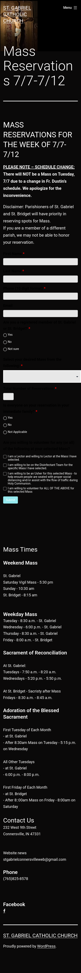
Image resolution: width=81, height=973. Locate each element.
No (10, 341)
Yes (10, 334)
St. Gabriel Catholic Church (17, 14)
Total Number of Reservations (28, 388)
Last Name (12, 271)
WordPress (46, 946)
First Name (12, 253)
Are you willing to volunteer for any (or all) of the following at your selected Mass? (38, 445)
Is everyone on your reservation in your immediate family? (36, 408)
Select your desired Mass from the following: (32, 362)
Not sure (13, 349)
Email (8, 305)
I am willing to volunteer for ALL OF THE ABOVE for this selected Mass (41, 490)
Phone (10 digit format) (23, 288)
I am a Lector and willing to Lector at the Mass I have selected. (42, 458)
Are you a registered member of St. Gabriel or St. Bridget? (39, 325)
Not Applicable (17, 432)
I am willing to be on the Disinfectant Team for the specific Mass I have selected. (40, 466)
